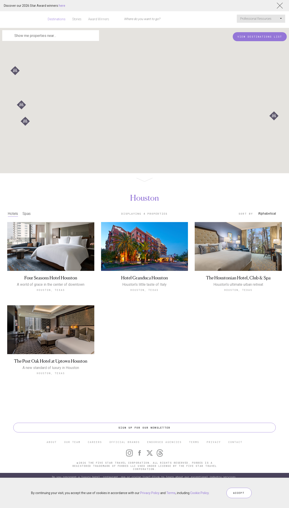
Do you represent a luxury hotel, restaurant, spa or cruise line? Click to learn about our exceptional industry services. (144, 477)
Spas (27, 213)
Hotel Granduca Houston (144, 278)
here (62, 5)
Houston (144, 197)
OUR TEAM (72, 442)
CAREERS (95, 442)
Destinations (56, 19)
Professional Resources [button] (261, 18)
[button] (273, 115)
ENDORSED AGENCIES (164, 442)
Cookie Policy (199, 493)
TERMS (194, 442)
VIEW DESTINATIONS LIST (259, 36)
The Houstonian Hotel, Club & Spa (238, 278)
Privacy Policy (150, 493)
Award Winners (98, 19)
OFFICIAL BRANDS (124, 442)
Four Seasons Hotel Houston (50, 278)
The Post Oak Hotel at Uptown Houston (50, 361)
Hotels (13, 213)
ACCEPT (239, 493)
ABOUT (52, 442)
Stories (76, 19)
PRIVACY (214, 442)
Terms (171, 493)
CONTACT (235, 442)
